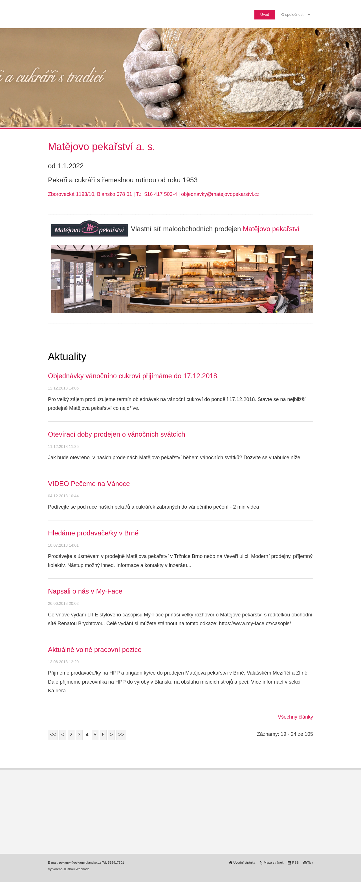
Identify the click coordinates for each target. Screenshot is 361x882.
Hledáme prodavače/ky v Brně (93, 533)
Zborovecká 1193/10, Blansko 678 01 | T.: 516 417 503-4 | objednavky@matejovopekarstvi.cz (153, 194)
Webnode (82, 869)
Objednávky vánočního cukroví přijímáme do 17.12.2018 (132, 376)
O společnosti (292, 14)
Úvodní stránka (244, 862)
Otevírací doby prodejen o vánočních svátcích (116, 434)
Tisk (310, 862)
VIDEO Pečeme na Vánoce (89, 483)
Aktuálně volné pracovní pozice (95, 649)
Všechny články (295, 717)
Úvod (264, 14)
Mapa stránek (273, 862)
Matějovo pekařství (271, 229)
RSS (295, 862)
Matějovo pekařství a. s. (103, 146)
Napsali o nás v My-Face (85, 591)
